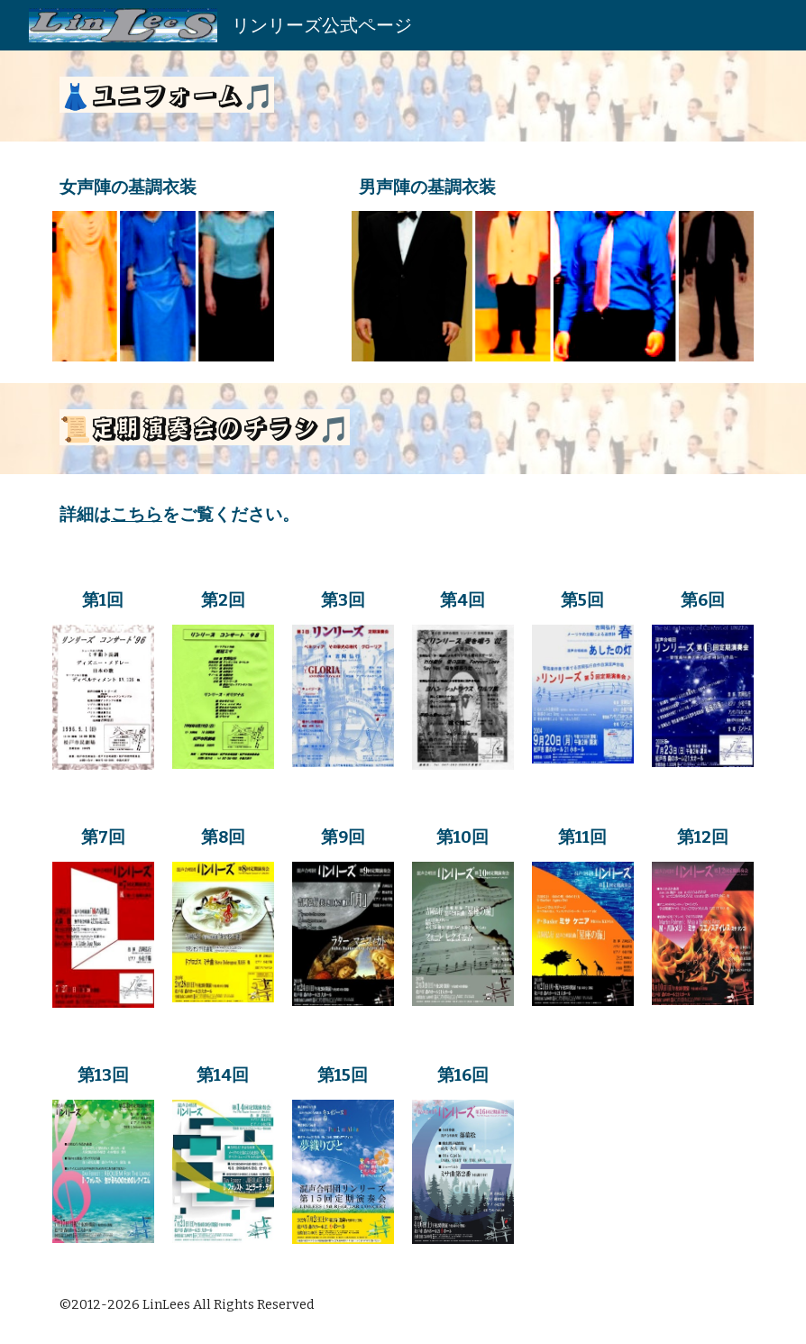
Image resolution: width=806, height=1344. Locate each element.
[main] (403, 96)
